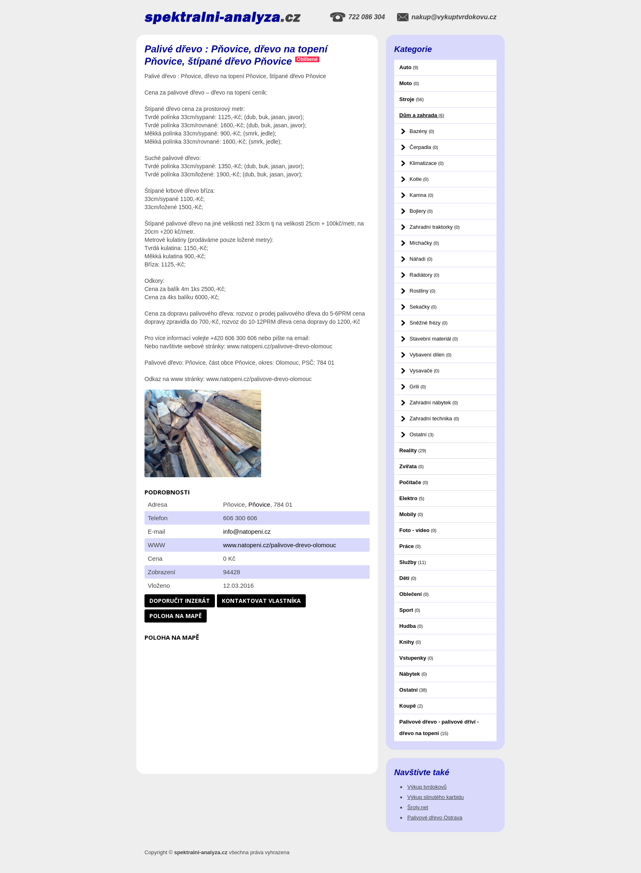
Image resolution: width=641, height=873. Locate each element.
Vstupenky (416, 658)
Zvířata (411, 466)
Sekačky (423, 307)
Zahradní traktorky (435, 227)
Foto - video (418, 530)
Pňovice (259, 504)
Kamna (421, 195)
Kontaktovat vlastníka (261, 601)
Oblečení (414, 594)
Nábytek (413, 674)
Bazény (422, 131)
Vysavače (425, 371)
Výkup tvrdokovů (427, 787)
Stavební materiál (434, 339)
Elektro (411, 498)
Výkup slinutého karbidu (435, 797)
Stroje (411, 99)
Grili (418, 386)
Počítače (413, 482)
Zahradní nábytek (434, 402)
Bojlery (421, 211)
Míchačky (424, 243)
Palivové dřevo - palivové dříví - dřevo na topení (439, 727)
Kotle (419, 179)
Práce (410, 546)
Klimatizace (427, 163)
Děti (407, 578)
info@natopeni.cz (247, 531)
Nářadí (421, 259)
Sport (409, 610)
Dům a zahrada (421, 115)
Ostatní (422, 434)
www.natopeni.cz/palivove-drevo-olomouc (279, 544)
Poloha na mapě (175, 616)
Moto (409, 83)
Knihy (410, 642)
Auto (408, 67)
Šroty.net (417, 807)
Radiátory (424, 275)
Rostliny (423, 291)
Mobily (411, 514)
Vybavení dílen (430, 355)
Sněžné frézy (429, 323)
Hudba (411, 626)
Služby (412, 562)
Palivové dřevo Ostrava (434, 817)
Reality (413, 450)
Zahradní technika (434, 418)
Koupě (411, 706)
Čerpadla (424, 147)
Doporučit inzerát (179, 601)
